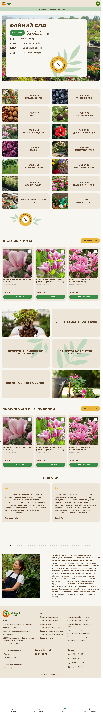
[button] (17, 297)
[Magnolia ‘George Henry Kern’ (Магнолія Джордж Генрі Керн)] (50, 263)
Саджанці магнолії (10, 285)
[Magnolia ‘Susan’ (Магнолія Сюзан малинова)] (83, 263)
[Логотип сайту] (7, 3)
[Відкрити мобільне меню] (98, 4)
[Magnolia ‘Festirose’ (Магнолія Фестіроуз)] (17, 263)
